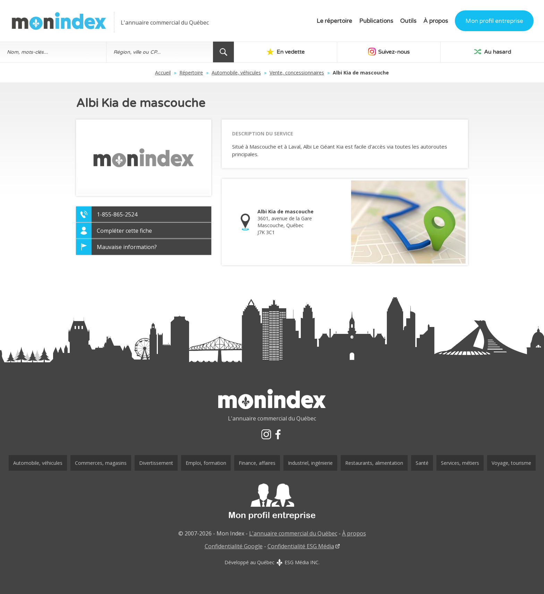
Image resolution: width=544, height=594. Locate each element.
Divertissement (156, 463)
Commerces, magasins (101, 463)
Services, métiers (460, 463)
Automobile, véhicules (236, 72)
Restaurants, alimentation (374, 463)
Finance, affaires (257, 463)
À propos (435, 21)
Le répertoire (334, 21)
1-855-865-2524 (117, 214)
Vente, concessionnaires (297, 72)
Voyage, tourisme (511, 463)
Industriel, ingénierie (310, 463)
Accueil (163, 72)
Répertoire (191, 72)
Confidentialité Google (234, 546)
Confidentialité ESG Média (300, 546)
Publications (376, 21)
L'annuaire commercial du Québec (293, 533)
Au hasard (492, 51)
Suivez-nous (389, 51)
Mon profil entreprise (494, 21)
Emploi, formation (206, 463)
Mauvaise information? (127, 247)
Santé (422, 463)
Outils (408, 21)
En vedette (285, 51)
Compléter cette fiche (124, 230)
